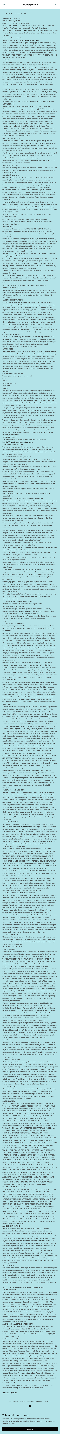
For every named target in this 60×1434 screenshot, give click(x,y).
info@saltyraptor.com (31, 40)
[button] (6, 4)
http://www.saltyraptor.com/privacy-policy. (17, 827)
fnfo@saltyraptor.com (10, 202)
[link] (30, 4)
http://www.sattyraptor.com (29, 30)
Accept (30, 1429)
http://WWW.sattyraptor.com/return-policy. (18, 442)
